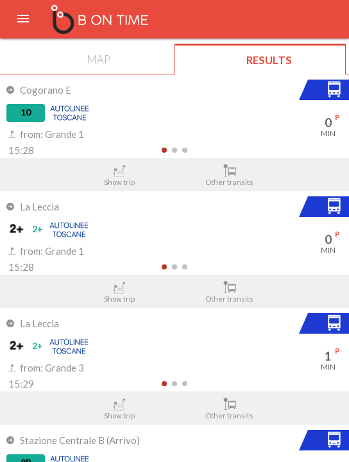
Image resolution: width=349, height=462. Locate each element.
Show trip (119, 175)
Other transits (230, 175)
